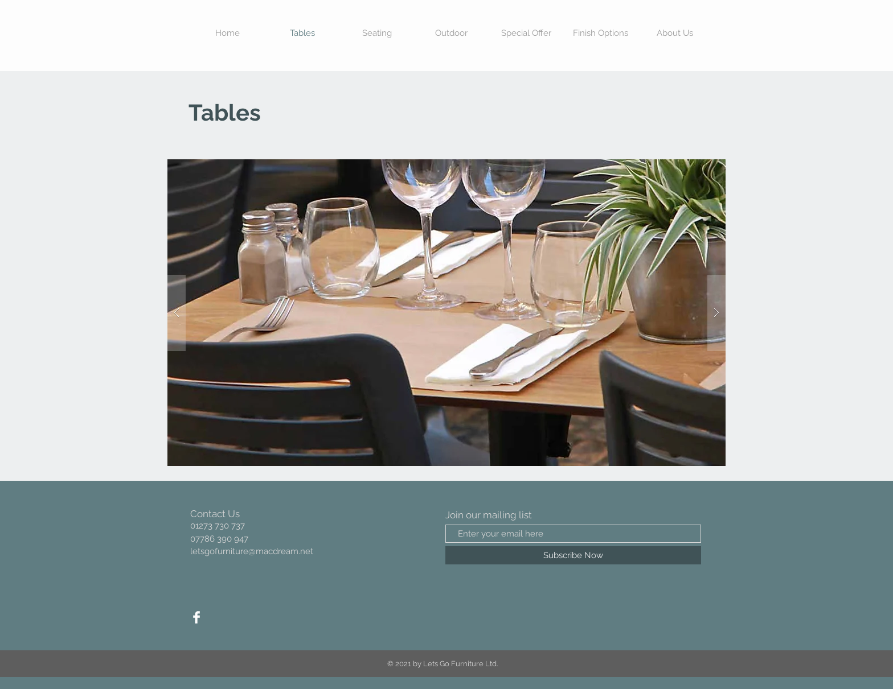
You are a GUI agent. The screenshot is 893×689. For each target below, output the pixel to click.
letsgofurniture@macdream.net (251, 551)
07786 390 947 (219, 539)
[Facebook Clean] (196, 617)
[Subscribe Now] (573, 555)
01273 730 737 (217, 526)
